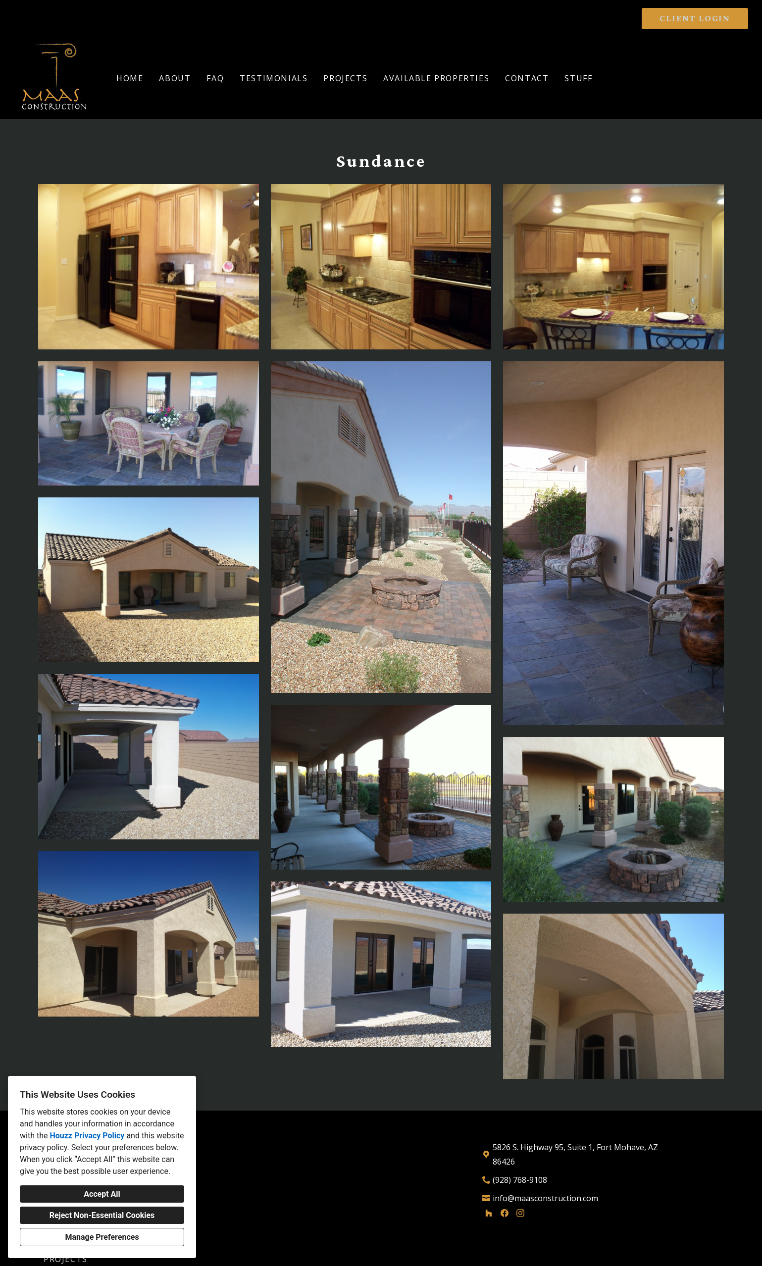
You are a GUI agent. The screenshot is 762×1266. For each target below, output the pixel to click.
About (175, 78)
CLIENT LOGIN (695, 18)
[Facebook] (504, 1213)
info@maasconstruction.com (545, 1198)
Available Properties (436, 78)
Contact (527, 78)
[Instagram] (520, 1213)
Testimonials (273, 78)
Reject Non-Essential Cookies (102, 1215)
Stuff (578, 78)
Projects (345, 78)
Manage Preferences (102, 1237)
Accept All (102, 1194)
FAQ (215, 78)
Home (129, 78)
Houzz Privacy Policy (87, 1135)
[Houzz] (488, 1213)
